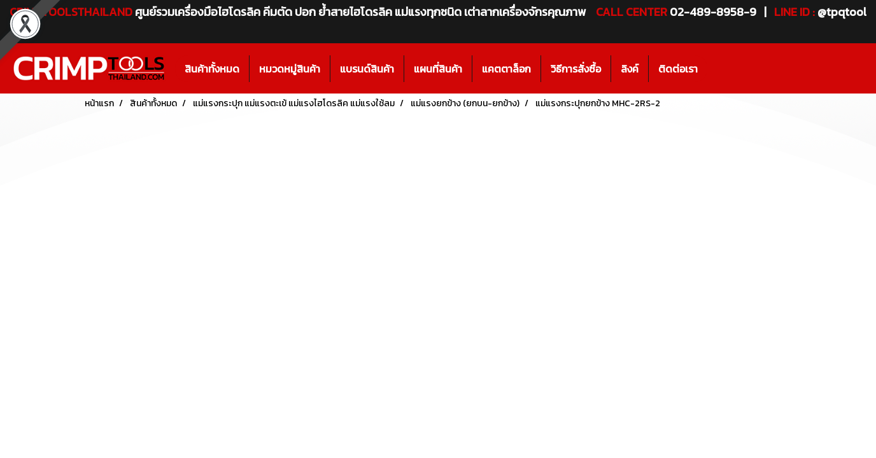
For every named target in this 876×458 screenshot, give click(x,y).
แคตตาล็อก (506, 68)
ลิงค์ (630, 68)
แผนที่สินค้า (438, 68)
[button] (719, 69)
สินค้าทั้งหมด (212, 68)
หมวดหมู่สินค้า (289, 68)
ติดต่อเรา (678, 68)
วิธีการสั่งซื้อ (576, 68)
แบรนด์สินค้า (367, 68)
